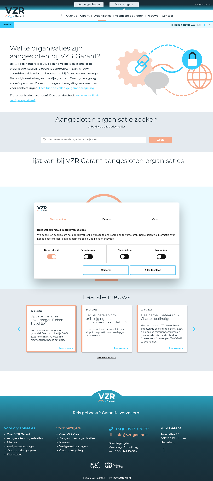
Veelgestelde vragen (129, 15)
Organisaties (102, 15)
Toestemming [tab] (58, 219)
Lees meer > (66, 348)
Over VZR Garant (78, 15)
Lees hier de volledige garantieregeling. (67, 88)
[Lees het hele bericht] (106, 25)
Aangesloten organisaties (25, 438)
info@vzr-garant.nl (132, 435)
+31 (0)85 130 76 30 (132, 429)
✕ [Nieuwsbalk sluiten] (210, 24)
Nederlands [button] (203, 4)
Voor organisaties (19, 428)
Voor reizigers (68, 428)
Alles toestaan (153, 270)
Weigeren (106, 270)
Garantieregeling (71, 450)
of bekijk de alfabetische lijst (106, 126)
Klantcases (14, 454)
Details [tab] (107, 219)
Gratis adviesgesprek (21, 450)
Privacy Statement (120, 477)
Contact (167, 15)
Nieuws (153, 15)
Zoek (160, 139)
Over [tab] (155, 219)
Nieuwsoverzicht (106, 357)
